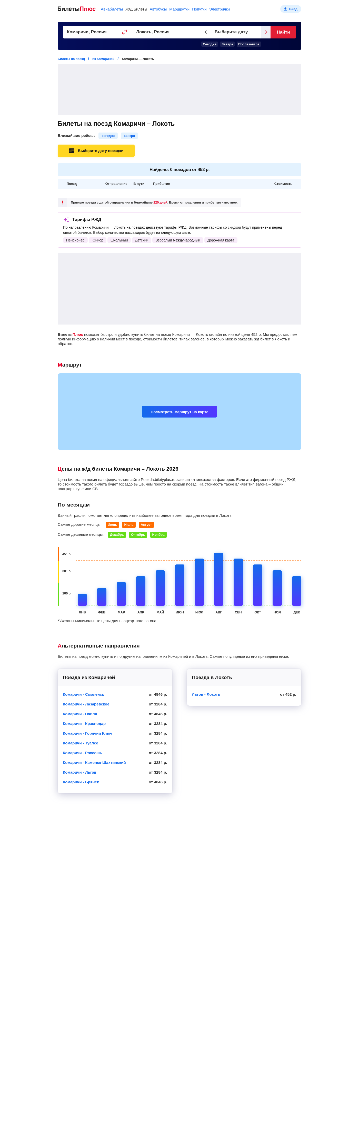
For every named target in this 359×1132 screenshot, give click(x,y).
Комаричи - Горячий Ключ (87, 733)
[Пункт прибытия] (166, 32)
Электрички (219, 9)
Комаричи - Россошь (82, 753)
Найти (283, 32)
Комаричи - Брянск (81, 782)
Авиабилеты (112, 9)
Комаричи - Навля (80, 714)
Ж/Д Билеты (136, 9)
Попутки (199, 9)
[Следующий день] (266, 32)
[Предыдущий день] (206, 32)
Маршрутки (179, 9)
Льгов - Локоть (206, 694)
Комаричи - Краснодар (84, 723)
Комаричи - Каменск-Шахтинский (94, 762)
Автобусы (158, 9)
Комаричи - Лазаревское (86, 704)
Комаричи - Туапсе (80, 743)
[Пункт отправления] (97, 32)
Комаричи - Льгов (79, 772)
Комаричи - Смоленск (83, 694)
